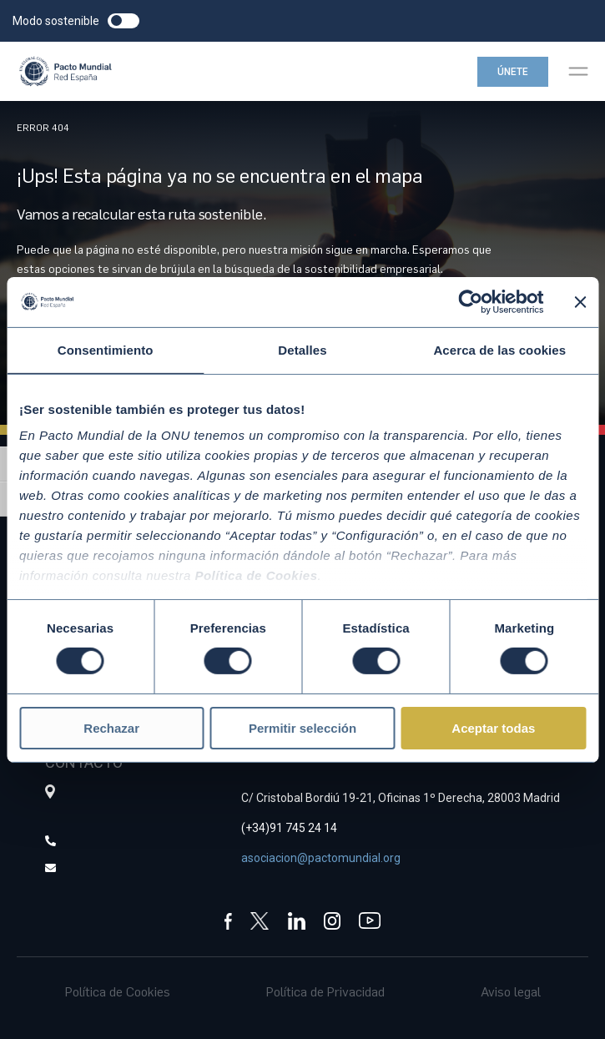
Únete (512, 72)
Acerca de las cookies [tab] (499, 349)
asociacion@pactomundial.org (321, 858)
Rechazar (111, 728)
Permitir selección (302, 728)
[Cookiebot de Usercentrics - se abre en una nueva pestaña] (470, 301)
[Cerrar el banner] (580, 301)
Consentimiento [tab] (106, 349)
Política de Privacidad (325, 991)
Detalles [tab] (302, 349)
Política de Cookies (117, 991)
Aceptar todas (493, 728)
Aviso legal (511, 991)
